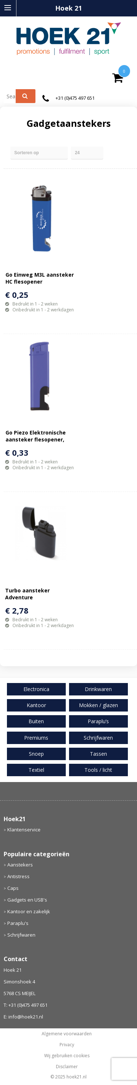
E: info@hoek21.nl (23, 1016)
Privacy (67, 1045)
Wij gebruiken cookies (67, 1056)
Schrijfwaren (21, 935)
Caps (13, 888)
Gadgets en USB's (27, 899)
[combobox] (13, 96)
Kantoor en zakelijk (28, 911)
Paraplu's (17, 923)
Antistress (18, 876)
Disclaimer (67, 1067)
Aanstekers (20, 864)
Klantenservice (24, 829)
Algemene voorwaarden (67, 1034)
